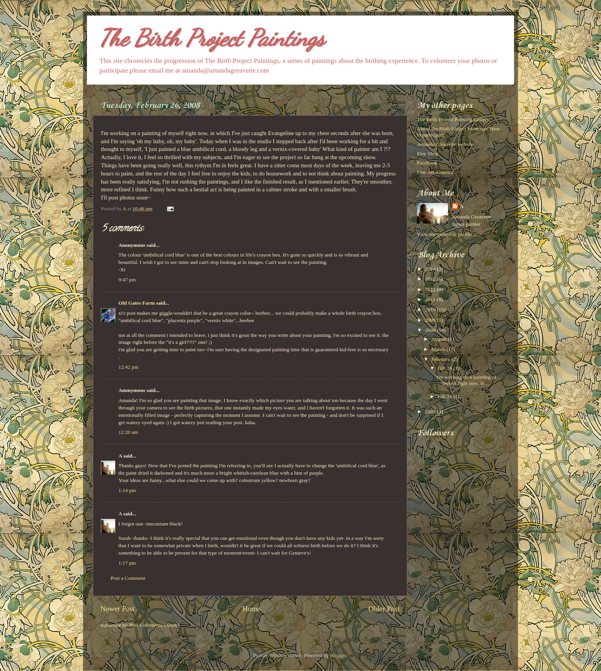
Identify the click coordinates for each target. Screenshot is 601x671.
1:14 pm (127, 490)
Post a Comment (128, 578)
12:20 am (128, 432)
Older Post (384, 609)
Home (252, 609)
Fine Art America (435, 172)
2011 (431, 299)
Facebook (427, 163)
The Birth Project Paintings (212, 38)
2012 (431, 289)
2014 (431, 269)
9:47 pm (127, 280)
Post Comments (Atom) (154, 625)
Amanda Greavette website (445, 144)
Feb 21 (445, 396)
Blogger (338, 655)
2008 (431, 330)
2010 (431, 309)
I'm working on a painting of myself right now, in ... (466, 380)
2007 (431, 411)
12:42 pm (128, 367)
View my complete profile (444, 234)
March (438, 349)
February (441, 359)
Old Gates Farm (136, 303)
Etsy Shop (427, 153)
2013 (431, 279)
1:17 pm (127, 563)
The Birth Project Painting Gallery (453, 119)
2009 (431, 320)
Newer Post (118, 609)
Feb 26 (445, 368)
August (439, 339)
